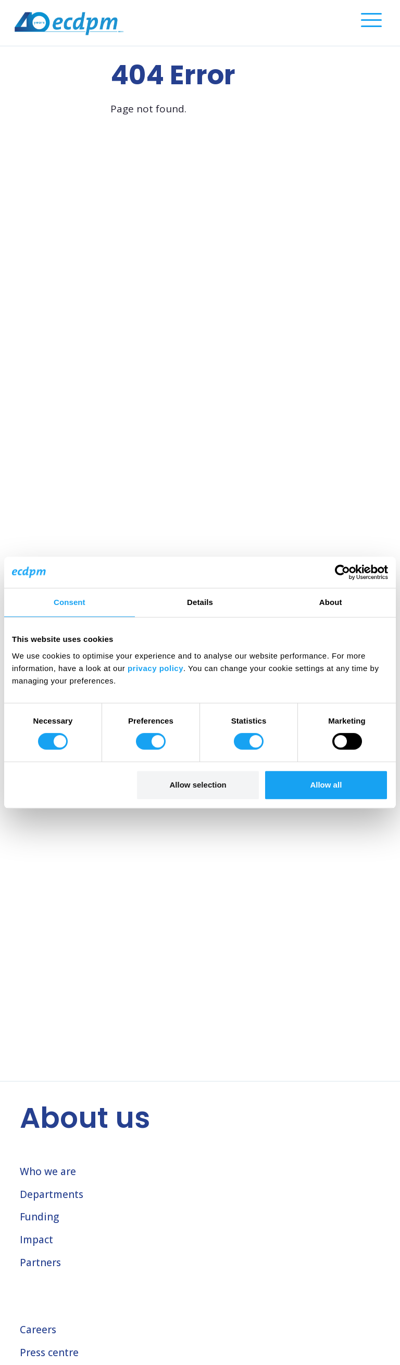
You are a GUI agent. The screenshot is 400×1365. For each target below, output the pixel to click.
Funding (39, 1217)
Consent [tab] (69, 602)
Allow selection (198, 784)
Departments (51, 1194)
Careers (38, 1329)
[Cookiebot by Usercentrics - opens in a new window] (342, 572)
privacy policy (155, 668)
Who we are (48, 1171)
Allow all (326, 784)
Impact (36, 1239)
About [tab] (330, 602)
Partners (40, 1262)
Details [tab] (200, 602)
